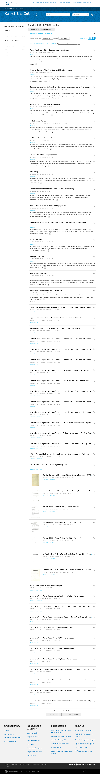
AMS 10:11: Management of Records (84, 735)
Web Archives (31, 755)
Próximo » (76, 715)
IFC (30, 771)
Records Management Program (85, 740)
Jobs (46, 764)
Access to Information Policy (84, 730)
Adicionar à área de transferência (94, 50)
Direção (55, 38)
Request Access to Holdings (60, 744)
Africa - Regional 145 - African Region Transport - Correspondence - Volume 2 (59, 454)
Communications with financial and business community (52, 189)
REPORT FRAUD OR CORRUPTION (86, 764)
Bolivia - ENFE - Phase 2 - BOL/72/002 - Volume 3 (62, 522)
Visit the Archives (56, 747)
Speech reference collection (40, 274)
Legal (6, 764)
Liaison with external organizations (43, 155)
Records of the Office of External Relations (15, 36)
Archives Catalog (32, 733)
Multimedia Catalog (33, 740)
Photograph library (37, 257)
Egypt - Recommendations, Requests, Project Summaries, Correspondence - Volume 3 (63, 307)
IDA (27, 771)
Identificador (47, 38)
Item (6, 49)
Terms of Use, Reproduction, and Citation (62, 752)
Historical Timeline (10, 741)
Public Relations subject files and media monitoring (49, 50)
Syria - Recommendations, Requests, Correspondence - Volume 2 (55, 328)
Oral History (31, 744)
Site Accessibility (24, 764)
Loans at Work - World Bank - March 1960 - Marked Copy (52, 648)
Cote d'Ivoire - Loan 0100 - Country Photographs (48, 465)
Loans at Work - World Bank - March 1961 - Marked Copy (52, 638)
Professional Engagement (83, 751)
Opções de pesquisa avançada (40, 33)
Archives (14, 3)
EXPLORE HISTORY (38, 3)
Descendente (64, 38)
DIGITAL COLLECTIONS (51, 3)
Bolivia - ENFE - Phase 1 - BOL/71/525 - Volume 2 (61, 507)
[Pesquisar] (68, 14)
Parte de (8, 31)
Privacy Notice (14, 764)
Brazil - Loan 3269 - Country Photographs (46, 586)
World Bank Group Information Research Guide (61, 731)
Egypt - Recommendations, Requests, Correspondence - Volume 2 (55, 318)
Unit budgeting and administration (43, 138)
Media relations (36, 240)
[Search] (58, 14)
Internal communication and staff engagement (48, 206)
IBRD (22, 771)
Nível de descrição (11, 41)
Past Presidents (9, 734)
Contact (8, 766)
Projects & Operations (34, 752)
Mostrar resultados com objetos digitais (68, 44)
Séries (6, 52)
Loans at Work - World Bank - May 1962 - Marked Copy (51, 628)
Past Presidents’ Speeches (12, 738)
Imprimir (83, 38)
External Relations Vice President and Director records (51, 70)
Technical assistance (38, 121)
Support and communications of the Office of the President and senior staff (59, 223)
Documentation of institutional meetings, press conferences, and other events (60, 87)
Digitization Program (81, 747)
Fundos (6, 55)
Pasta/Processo (9, 46)
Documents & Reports (34, 748)
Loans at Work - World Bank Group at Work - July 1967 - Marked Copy (57, 596)
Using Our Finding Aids (58, 740)
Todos (6, 34)
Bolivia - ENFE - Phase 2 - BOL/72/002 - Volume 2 (62, 538)
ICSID (38, 771)
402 (70, 715)
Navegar (81, 14)
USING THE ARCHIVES (79, 3)
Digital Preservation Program (84, 744)
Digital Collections (33, 737)
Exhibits (6, 730)
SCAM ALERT (72, 764)
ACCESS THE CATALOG (65, 3)
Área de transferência (93, 14)
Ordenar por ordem (35, 38)
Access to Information (37, 764)
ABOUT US (90, 3)
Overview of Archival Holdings (61, 736)
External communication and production (45, 104)
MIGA (33, 771)
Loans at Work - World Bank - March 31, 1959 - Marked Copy (53, 659)
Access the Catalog (17, 9)
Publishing (34, 172)
